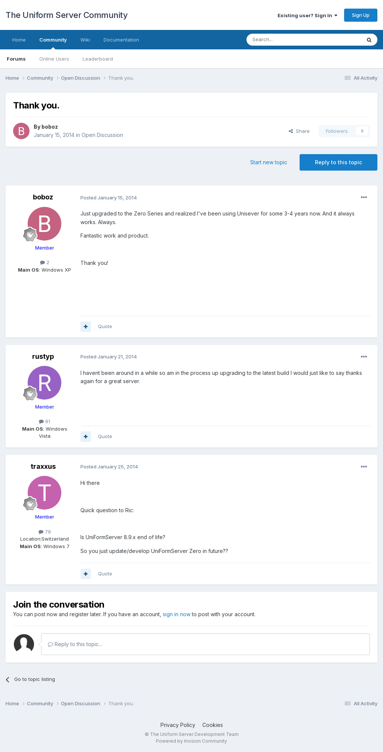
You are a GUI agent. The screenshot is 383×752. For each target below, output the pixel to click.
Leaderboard (98, 59)
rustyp (43, 356)
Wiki (85, 40)
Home (19, 40)
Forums (16, 59)
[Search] (284, 40)
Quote (105, 326)
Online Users (54, 59)
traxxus (43, 466)
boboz (50, 126)
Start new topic (268, 162)
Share (299, 131)
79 (45, 532)
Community (53, 43)
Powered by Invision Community (191, 741)
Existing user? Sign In (307, 15)
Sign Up (361, 15)
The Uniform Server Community (67, 15)
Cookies (212, 725)
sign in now (176, 614)
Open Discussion (102, 135)
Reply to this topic (338, 162)
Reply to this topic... (75, 644)
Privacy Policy (177, 725)
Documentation (121, 40)
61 (44, 421)
